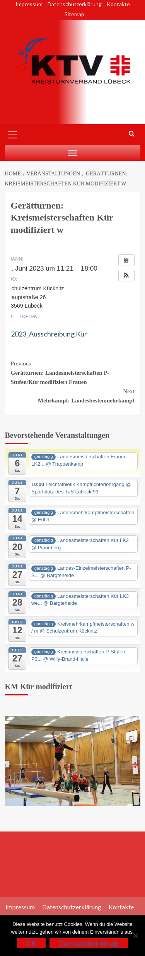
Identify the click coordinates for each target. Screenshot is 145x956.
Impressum (29, 4)
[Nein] (135, 935)
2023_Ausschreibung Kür (49, 334)
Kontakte (118, 4)
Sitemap (74, 14)
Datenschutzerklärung (75, 4)
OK (31, 943)
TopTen (29, 316)
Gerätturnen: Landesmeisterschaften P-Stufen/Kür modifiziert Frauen (73, 372)
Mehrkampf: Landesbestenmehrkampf (73, 395)
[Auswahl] (72, 153)
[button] (126, 275)
